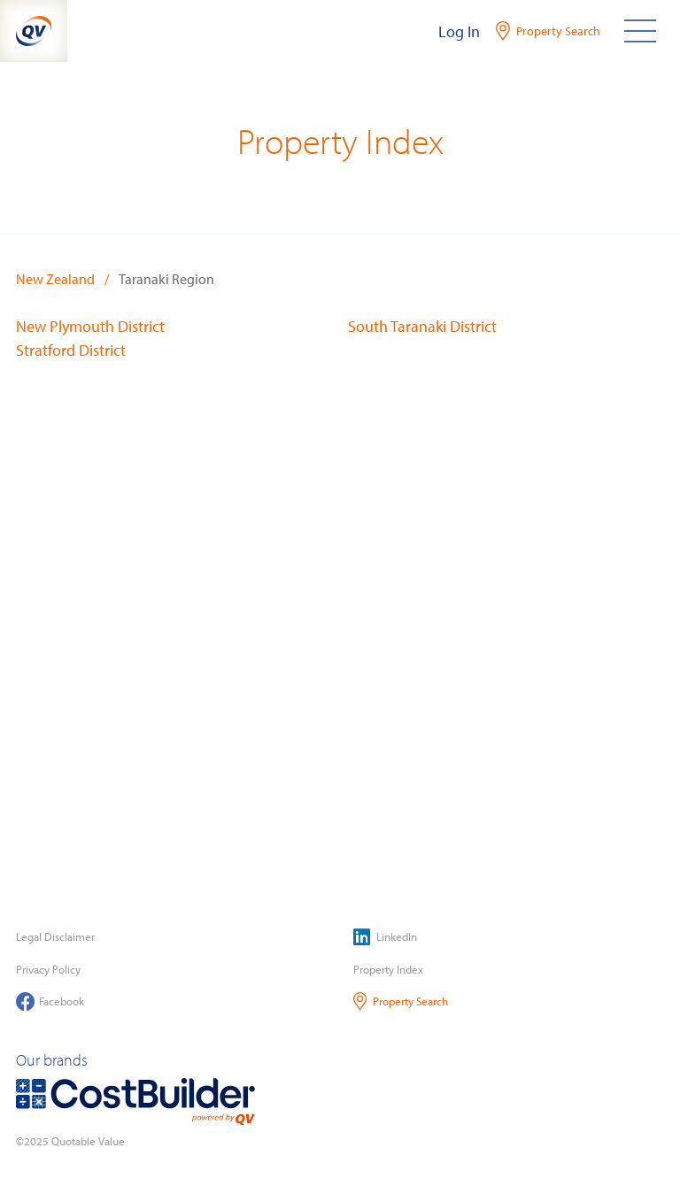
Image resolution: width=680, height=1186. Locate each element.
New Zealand (55, 279)
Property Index (388, 969)
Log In (459, 31)
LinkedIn (385, 937)
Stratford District (71, 350)
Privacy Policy (48, 969)
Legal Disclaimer (55, 936)
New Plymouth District (90, 326)
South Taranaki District (422, 326)
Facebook (50, 1001)
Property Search (400, 1001)
